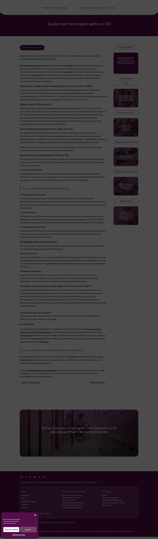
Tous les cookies (11, 529)
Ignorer (28, 529)
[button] (35, 515)
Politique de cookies (18, 535)
